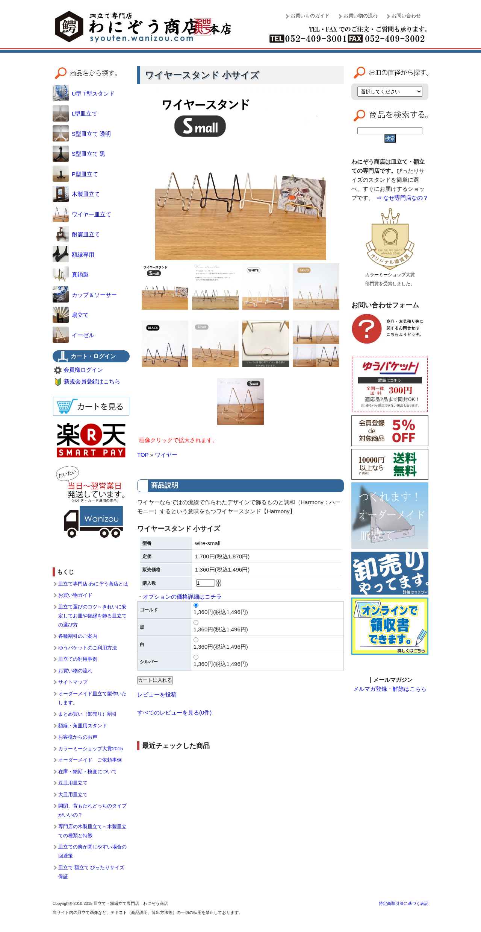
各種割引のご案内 (77, 636)
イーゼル (73, 335)
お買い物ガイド (75, 595)
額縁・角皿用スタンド (82, 725)
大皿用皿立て (73, 794)
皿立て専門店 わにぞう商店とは (93, 584)
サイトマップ (73, 682)
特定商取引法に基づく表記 (403, 903)
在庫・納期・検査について (87, 771)
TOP (142, 455)
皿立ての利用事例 (77, 659)
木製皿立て (76, 194)
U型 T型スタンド (84, 93)
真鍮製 (71, 274)
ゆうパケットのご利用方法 (87, 648)
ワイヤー (166, 455)
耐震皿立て (76, 234)
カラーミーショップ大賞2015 (90, 748)
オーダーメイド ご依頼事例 (90, 760)
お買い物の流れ (360, 15)
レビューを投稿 (157, 694)
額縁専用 (73, 254)
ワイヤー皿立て (82, 214)
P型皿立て (75, 174)
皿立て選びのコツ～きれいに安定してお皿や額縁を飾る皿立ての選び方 (92, 616)
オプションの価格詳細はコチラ (182, 596)
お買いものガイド (310, 15)
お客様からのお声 (77, 737)
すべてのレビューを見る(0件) (174, 712)
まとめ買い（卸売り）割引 (87, 714)
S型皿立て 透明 (82, 134)
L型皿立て (75, 113)
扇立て (71, 315)
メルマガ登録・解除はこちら (390, 689)
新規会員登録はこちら (92, 381)
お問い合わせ (406, 15)
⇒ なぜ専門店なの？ (402, 198)
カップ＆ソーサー (85, 295)
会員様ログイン (83, 369)
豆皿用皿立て (73, 783)
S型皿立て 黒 (79, 154)
